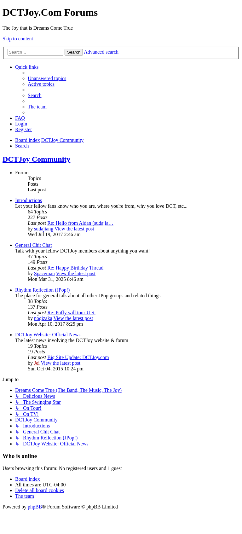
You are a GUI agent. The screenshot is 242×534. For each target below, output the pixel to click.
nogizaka (43, 318)
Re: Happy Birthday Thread (75, 267)
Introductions (28, 200)
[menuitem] (47, 78)
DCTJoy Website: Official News (47, 334)
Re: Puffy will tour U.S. (71, 312)
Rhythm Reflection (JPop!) (42, 290)
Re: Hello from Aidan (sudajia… (80, 223)
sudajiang (43, 228)
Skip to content (18, 38)
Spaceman (44, 273)
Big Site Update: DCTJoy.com (78, 357)
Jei (37, 363)
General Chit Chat (33, 245)
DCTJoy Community (36, 159)
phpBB (35, 506)
